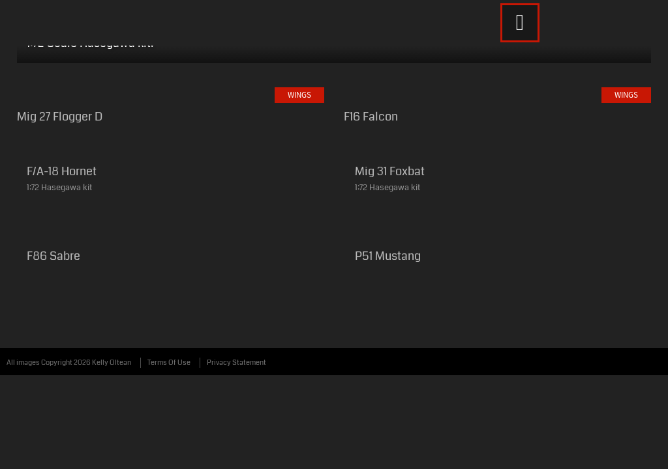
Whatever (353, 51)
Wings (123, 51)
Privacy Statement (236, 390)
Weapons (267, 51)
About (426, 51)
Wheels (189, 51)
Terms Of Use (168, 390)
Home (61, 51)
